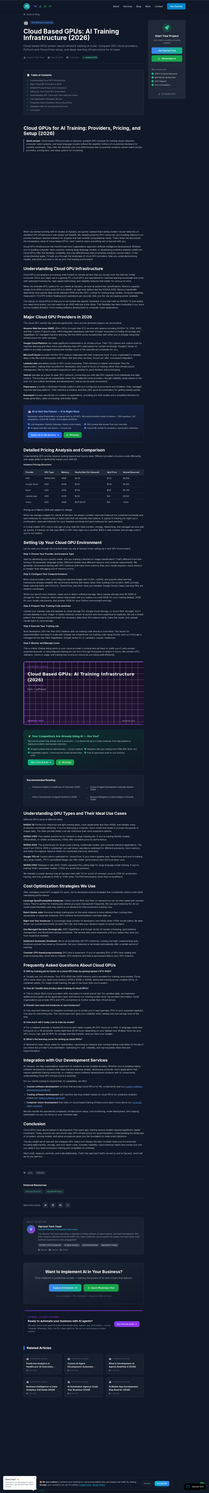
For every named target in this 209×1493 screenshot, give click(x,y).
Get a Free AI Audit (41, 762)
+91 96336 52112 (166, 94)
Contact (159, 6)
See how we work (127, 1324)
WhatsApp (72, 435)
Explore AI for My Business (45, 435)
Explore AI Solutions (65, 1288)
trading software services (51, 1098)
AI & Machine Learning (42, 22)
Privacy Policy (99, 1485)
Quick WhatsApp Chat (101, 1288)
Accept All (162, 1483)
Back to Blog (31, 14)
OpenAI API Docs (54, 1191)
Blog (138, 6)
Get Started (176, 6)
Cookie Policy (85, 1485)
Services (127, 6)
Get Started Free (167, 50)
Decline (147, 1483)
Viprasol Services (33, 1191)
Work (148, 6)
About (116, 6)
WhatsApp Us (167, 58)
